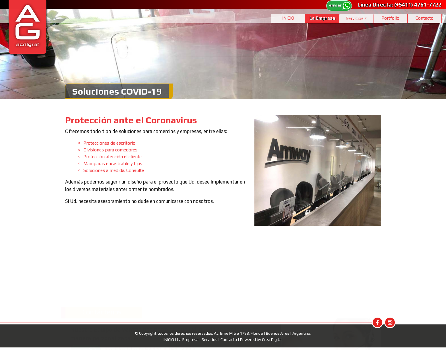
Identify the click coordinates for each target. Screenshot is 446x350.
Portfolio (390, 18)
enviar (340, 5)
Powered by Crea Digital (261, 339)
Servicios (210, 339)
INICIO (288, 18)
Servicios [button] (355, 18)
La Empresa (322, 18)
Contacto (424, 18)
